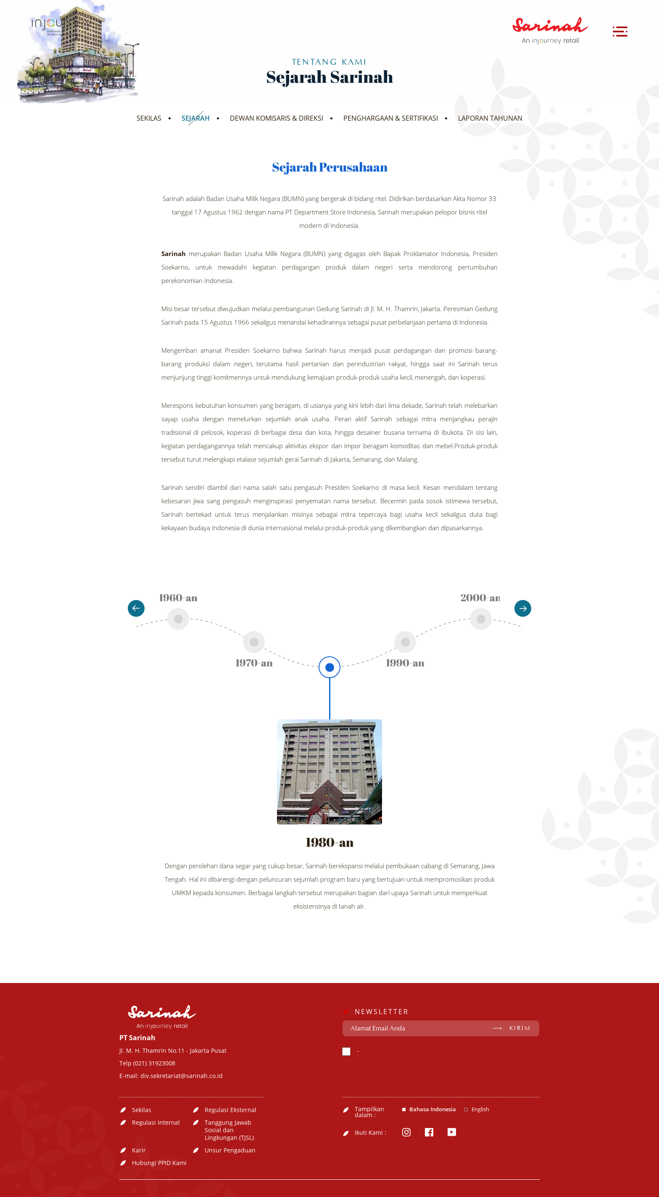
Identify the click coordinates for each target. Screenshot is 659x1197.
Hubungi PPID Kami (159, 1163)
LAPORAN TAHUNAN (490, 118)
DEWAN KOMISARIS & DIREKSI (276, 118)
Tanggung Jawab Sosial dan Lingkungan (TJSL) (229, 1130)
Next (522, 608)
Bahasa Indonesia (432, 1109)
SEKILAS (149, 118)
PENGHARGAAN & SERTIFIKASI (390, 118)
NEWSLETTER (382, 1011)
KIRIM (520, 1028)
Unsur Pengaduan (230, 1150)
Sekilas (141, 1110)
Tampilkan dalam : (369, 1112)
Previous (136, 608)
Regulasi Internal (156, 1122)
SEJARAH (196, 118)
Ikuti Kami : (370, 1133)
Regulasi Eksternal (230, 1110)
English (480, 1109)
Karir (139, 1150)
